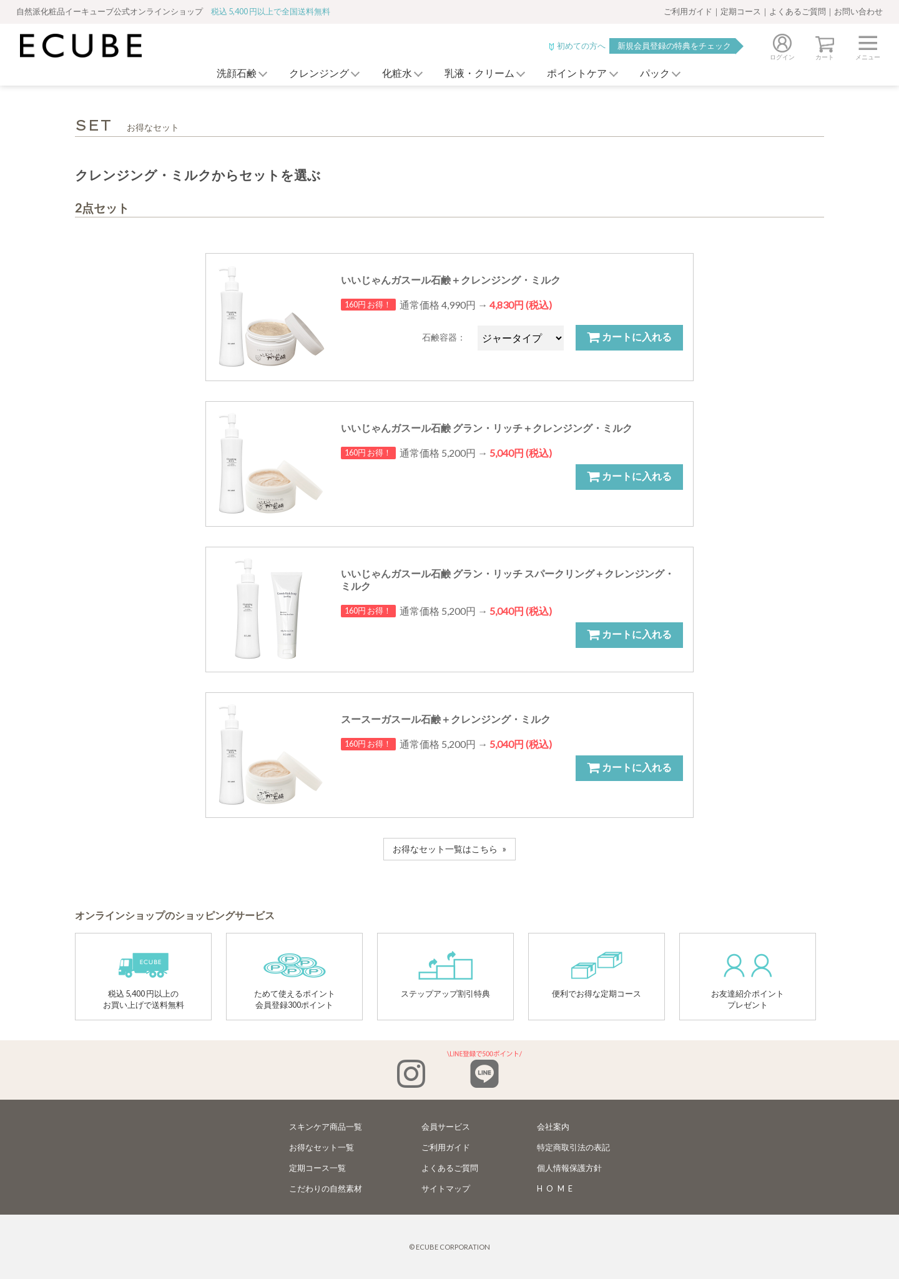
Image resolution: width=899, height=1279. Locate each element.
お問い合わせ (858, 11)
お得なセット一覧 (321, 1147)
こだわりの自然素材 (325, 1188)
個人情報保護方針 (569, 1168)
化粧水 (393, 73)
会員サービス (445, 1127)
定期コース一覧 (317, 1168)
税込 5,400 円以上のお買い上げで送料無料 (143, 980)
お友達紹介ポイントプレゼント (747, 980)
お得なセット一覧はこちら (445, 849)
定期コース (740, 11)
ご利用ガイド (688, 11)
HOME (557, 1188)
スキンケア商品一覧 (325, 1127)
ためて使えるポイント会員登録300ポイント (294, 980)
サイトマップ (445, 1188)
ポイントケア (581, 73)
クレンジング (312, 73)
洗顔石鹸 (226, 73)
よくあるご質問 (797, 11)
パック (662, 73)
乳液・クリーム (479, 73)
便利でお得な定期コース (596, 974)
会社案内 (553, 1127)
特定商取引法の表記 (573, 1147)
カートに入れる (629, 337)
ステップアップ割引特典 (445, 974)
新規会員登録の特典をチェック (674, 46)
